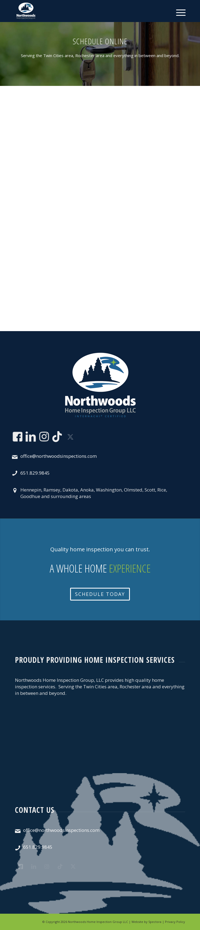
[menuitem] (176, 12)
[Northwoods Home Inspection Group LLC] (83, 11)
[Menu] (180, 12)
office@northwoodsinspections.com (58, 456)
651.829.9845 (35, 473)
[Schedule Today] (100, 594)
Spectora (154, 922)
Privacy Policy (175, 922)
